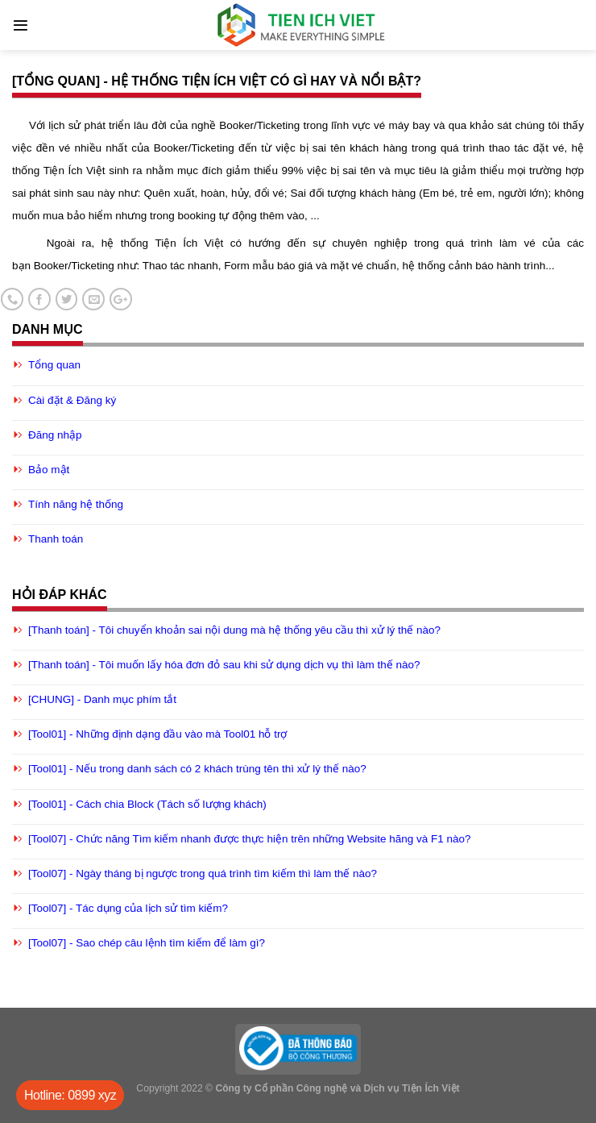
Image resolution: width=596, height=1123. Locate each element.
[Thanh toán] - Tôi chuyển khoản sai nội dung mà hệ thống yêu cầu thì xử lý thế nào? (234, 630)
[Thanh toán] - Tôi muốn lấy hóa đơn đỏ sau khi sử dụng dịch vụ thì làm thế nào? (224, 665)
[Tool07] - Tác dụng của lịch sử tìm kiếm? (128, 908)
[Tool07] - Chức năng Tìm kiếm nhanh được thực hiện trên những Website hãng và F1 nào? (249, 839)
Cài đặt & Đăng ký (72, 400)
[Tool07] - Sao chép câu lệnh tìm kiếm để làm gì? (146, 943)
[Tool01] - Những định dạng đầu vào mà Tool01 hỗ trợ (157, 734)
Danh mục (47, 329)
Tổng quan (54, 365)
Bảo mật (48, 470)
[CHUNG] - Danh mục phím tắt (102, 699)
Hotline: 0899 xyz (70, 1095)
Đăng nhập (55, 435)
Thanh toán (55, 539)
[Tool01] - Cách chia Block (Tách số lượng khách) (147, 804)
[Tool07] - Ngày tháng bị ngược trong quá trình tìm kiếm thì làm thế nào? (202, 873)
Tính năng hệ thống (75, 504)
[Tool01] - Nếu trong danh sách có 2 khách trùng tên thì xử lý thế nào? (197, 769)
